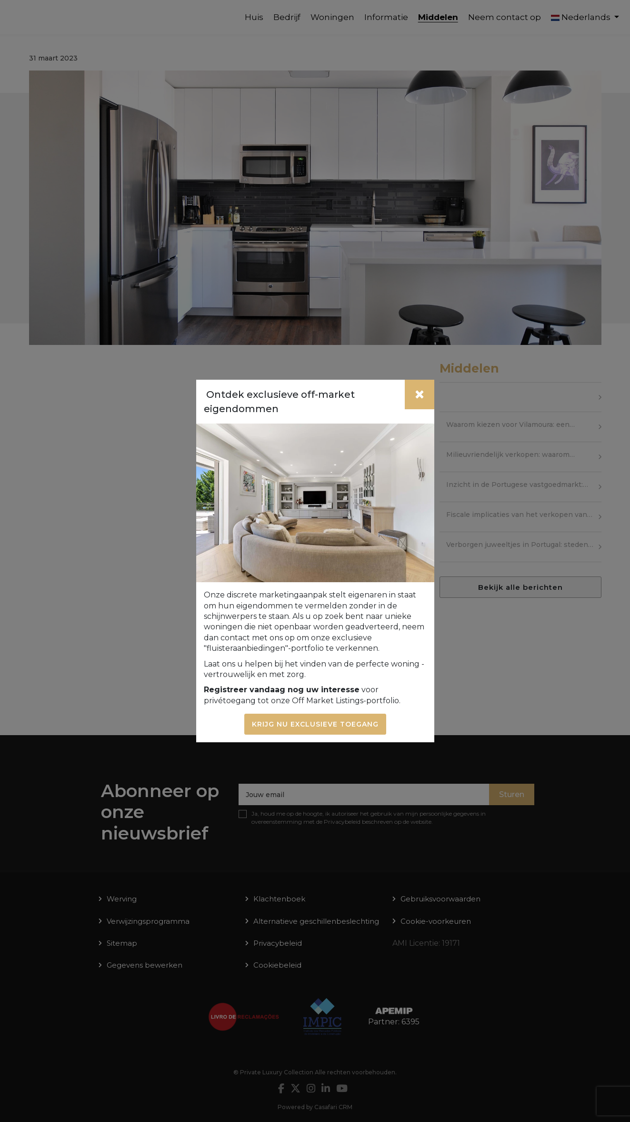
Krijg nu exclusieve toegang (315, 724)
